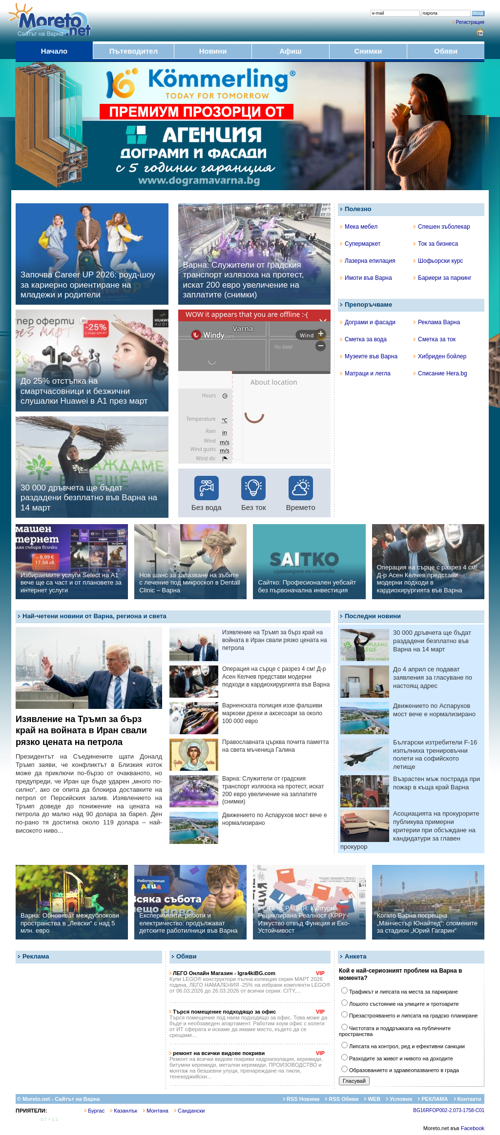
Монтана (155, 1111)
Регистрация (470, 22)
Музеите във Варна (368, 356)
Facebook (472, 1128)
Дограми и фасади (368, 322)
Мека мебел (358, 226)
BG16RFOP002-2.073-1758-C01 (448, 1110)
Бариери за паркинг (443, 277)
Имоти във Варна (366, 277)
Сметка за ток (435, 339)
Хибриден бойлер (440, 356)
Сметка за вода (363, 339)
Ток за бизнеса (436, 243)
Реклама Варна (437, 322)
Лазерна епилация (367, 260)
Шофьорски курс (438, 260)
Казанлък (123, 1111)
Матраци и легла (365, 373)
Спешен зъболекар (442, 226)
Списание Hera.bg (440, 373)
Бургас (94, 1111)
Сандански (189, 1111)
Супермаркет (360, 243)
